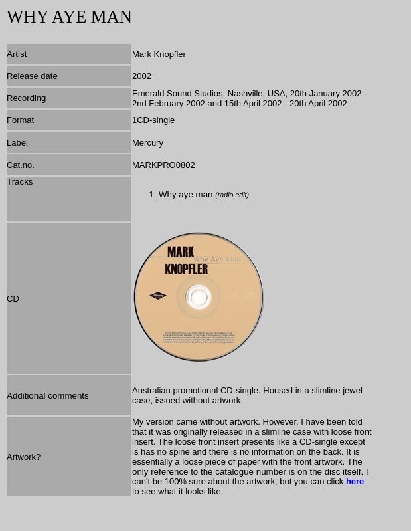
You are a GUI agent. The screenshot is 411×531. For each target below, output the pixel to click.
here (355, 481)
